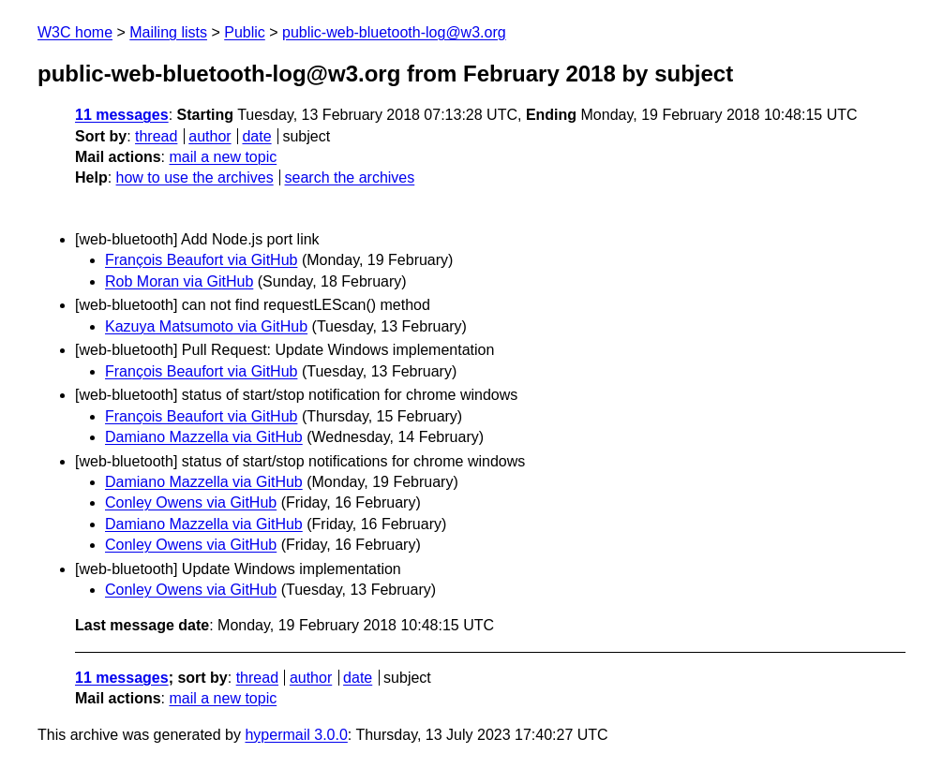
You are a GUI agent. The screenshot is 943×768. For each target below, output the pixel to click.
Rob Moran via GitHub (179, 281)
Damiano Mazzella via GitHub (204, 437)
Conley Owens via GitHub (191, 502)
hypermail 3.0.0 (296, 735)
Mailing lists (168, 32)
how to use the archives (195, 177)
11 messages (122, 115)
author (209, 136)
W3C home (74, 32)
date (256, 136)
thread (156, 136)
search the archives (350, 177)
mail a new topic (223, 157)
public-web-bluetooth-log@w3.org (394, 32)
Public (244, 32)
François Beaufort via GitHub (201, 260)
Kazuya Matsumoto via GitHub (206, 326)
